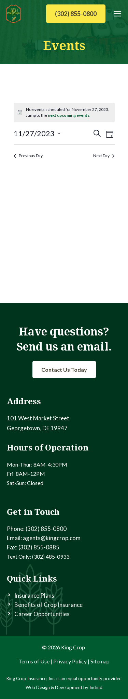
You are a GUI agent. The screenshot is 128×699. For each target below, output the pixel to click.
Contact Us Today (64, 369)
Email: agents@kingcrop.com (44, 538)
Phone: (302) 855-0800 (37, 528)
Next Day (104, 155)
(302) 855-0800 (76, 13)
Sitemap (100, 661)
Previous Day (28, 155)
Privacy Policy (70, 661)
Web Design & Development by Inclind (64, 687)
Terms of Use (33, 661)
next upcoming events (68, 115)
